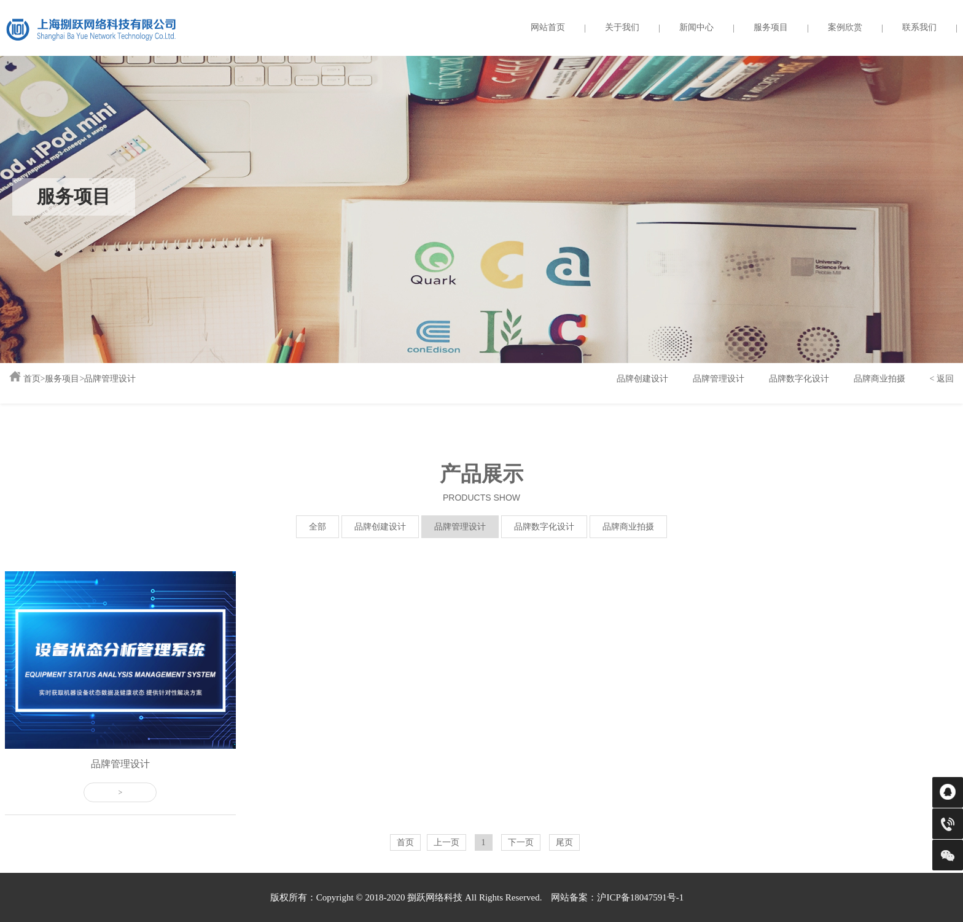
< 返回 (942, 378)
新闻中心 (696, 27)
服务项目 (771, 27)
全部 (317, 526)
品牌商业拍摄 (879, 378)
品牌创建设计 (642, 378)
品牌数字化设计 (799, 378)
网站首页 (548, 27)
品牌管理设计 (110, 378)
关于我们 (622, 27)
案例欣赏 (845, 27)
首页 (32, 378)
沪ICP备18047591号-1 (640, 897)
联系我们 (919, 27)
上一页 (446, 842)
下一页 (521, 842)
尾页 (564, 842)
